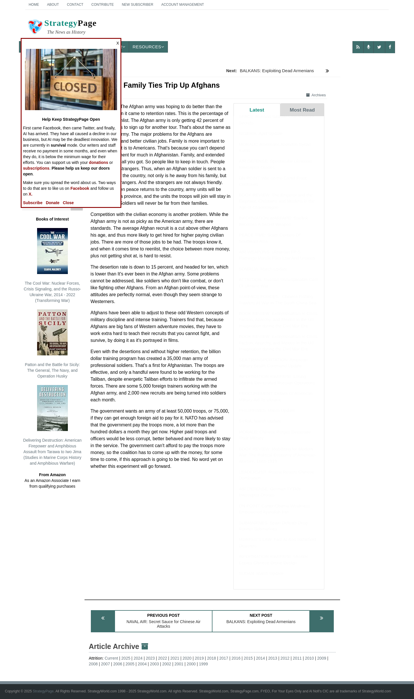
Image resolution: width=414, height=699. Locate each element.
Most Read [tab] (302, 110)
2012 (285, 658)
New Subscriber (137, 5)
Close (68, 202)
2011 (297, 658)
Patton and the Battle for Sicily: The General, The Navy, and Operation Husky (52, 343)
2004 (142, 664)
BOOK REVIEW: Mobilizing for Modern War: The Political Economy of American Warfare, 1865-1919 (277, 460)
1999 (203, 664)
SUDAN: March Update (261, 579)
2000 (191, 664)
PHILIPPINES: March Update (267, 415)
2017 (223, 658)
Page (62, 27)
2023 (150, 658)
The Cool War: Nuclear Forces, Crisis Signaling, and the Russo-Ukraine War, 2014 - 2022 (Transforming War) (52, 265)
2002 (166, 664)
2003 (154, 664)
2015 (248, 658)
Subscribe (33, 202)
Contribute (102, 5)
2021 (174, 658)
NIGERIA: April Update (261, 139)
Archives (316, 95)
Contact (75, 5)
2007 (105, 664)
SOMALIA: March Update (263, 274)
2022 (162, 658)
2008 (93, 664)
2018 (211, 658)
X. (30, 194)
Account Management (182, 5)
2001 (179, 664)
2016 (235, 658)
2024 (138, 658)
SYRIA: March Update (260, 426)
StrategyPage (43, 691)
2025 (125, 658)
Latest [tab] (257, 110)
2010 (309, 658)
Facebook (79, 188)
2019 (199, 658)
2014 (260, 658)
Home (34, 5)
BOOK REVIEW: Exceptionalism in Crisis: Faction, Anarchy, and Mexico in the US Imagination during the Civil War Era (279, 325)
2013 (272, 658)
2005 (129, 664)
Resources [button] (148, 46)
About (53, 5)
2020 (187, 658)
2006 (117, 664)
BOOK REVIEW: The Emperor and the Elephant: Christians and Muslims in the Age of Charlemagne (277, 206)
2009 (321, 658)
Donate (52, 202)
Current (111, 658)
